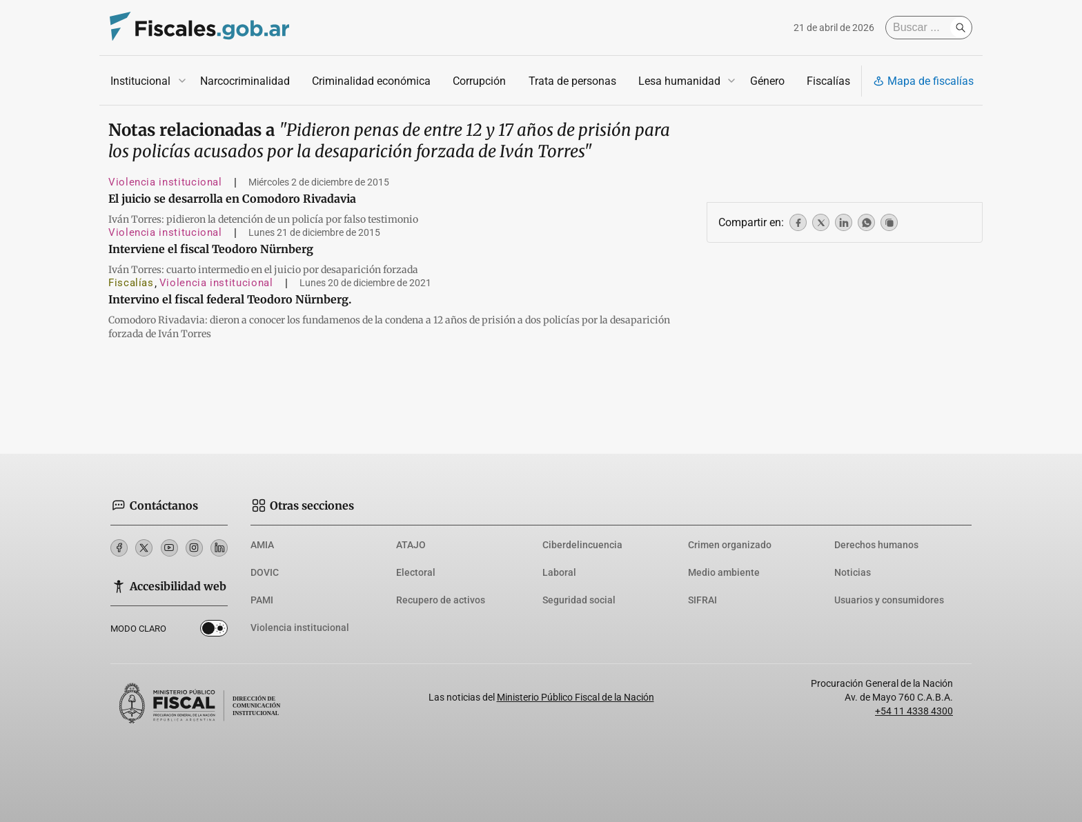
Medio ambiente (724, 572)
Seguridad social (579, 599)
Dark (214, 631)
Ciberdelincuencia (582, 544)
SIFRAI (702, 599)
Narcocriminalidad (245, 81)
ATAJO (411, 544)
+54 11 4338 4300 (914, 710)
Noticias (852, 572)
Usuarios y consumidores (889, 599)
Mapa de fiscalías (923, 81)
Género (767, 81)
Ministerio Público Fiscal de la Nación (575, 697)
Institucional (140, 81)
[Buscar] (921, 27)
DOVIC (264, 572)
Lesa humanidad (679, 81)
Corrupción (479, 81)
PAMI (261, 599)
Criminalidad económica (371, 81)
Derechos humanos (876, 544)
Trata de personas (572, 81)
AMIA (262, 544)
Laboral (559, 572)
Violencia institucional (165, 182)
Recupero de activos (440, 599)
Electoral (415, 572)
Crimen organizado (729, 544)
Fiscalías (828, 81)
